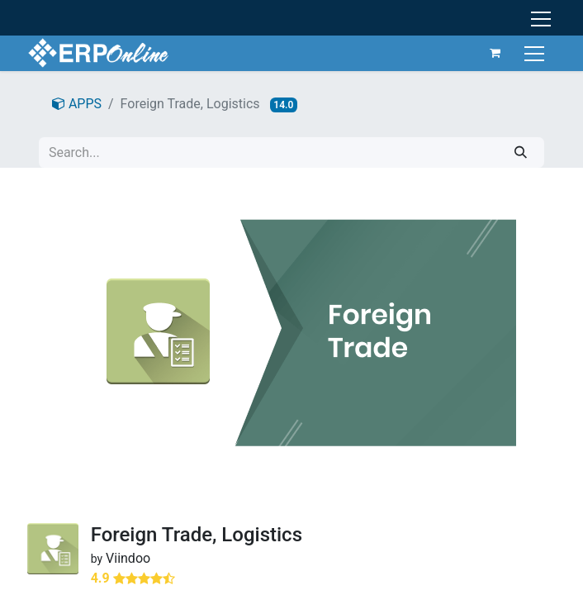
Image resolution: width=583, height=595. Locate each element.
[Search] (520, 152)
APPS (77, 104)
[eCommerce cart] (495, 53)
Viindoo (128, 558)
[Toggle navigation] (536, 52)
